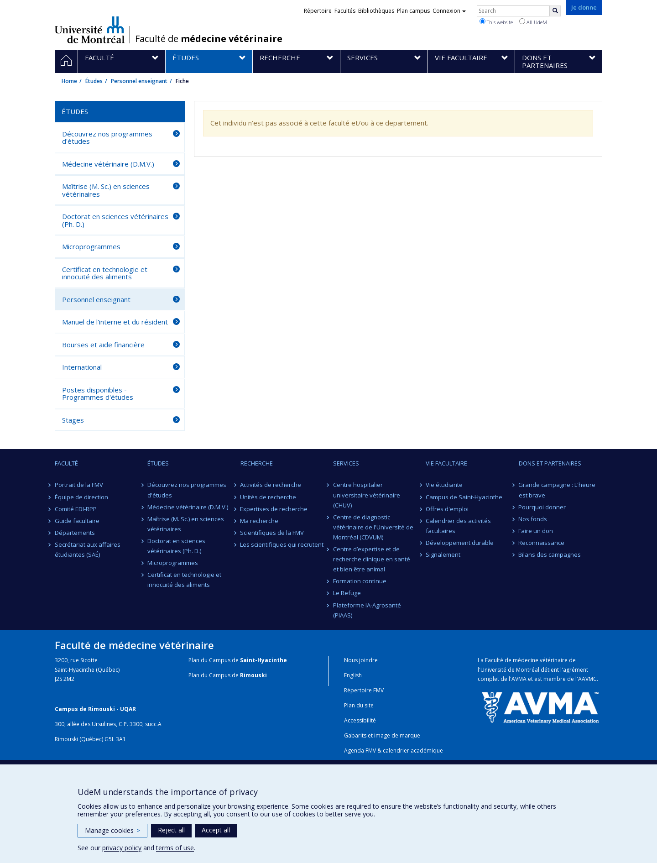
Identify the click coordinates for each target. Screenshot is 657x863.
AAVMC (587, 679)
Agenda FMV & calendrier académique (393, 750)
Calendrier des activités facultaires (458, 526)
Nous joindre (361, 660)
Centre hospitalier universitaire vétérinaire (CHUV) (366, 495)
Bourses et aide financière (103, 344)
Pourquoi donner (542, 507)
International (82, 366)
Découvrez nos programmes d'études (107, 137)
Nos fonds (533, 519)
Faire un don (536, 531)
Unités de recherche (268, 497)
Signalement (443, 554)
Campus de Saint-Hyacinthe (464, 497)
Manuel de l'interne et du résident (115, 321)
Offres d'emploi (447, 509)
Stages (73, 419)
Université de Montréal (90, 29)
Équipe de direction (81, 497)
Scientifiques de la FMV (272, 532)
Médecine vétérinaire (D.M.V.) (108, 163)
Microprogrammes (91, 246)
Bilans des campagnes (550, 554)
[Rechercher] (555, 10)
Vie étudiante (444, 485)
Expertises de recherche (274, 509)
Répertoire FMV (364, 690)
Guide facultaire (77, 521)
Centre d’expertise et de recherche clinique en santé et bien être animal (371, 559)
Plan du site (359, 705)
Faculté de (208, 38)
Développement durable (460, 543)
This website (496, 22)
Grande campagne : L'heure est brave (557, 490)
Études (94, 81)
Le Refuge (347, 593)
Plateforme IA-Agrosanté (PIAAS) (367, 610)
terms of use (175, 847)
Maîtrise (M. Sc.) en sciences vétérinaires (106, 190)
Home (69, 81)
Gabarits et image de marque (382, 735)
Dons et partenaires (550, 463)
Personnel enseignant (139, 81)
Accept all (216, 830)
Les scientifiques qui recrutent (282, 544)
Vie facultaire (446, 463)
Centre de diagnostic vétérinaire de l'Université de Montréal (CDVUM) (373, 527)
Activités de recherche (271, 485)
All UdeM (533, 22)
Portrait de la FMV (79, 485)
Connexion (449, 11)
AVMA (519, 679)
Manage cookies (112, 830)
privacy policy (121, 847)
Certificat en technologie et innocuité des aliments (104, 273)
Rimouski (253, 675)
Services (346, 463)
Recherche (256, 463)
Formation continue (359, 581)
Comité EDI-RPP (76, 509)
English (353, 675)
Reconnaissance (542, 543)
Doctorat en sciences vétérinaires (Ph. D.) (115, 220)
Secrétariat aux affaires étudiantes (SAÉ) (87, 549)
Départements (75, 532)
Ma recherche (259, 521)
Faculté (66, 463)
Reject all (171, 830)
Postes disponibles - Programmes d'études (97, 393)
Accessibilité (360, 720)
